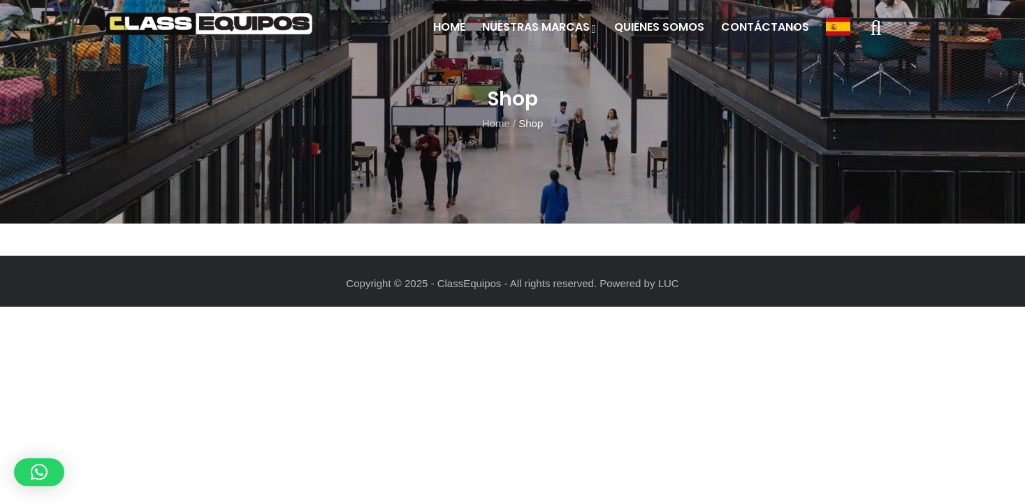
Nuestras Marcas (539, 27)
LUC (668, 283)
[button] (39, 472)
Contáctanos (765, 27)
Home (449, 27)
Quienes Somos (659, 27)
